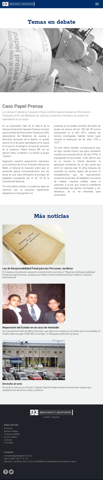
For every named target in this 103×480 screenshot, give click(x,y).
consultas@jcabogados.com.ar (18, 456)
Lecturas (8, 440)
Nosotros (8, 428)
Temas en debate (12, 434)
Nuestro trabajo (11, 431)
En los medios (10, 437)
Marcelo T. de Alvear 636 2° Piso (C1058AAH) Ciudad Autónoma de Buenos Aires (40, 461)
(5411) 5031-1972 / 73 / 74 (16, 459)
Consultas (8, 443)
